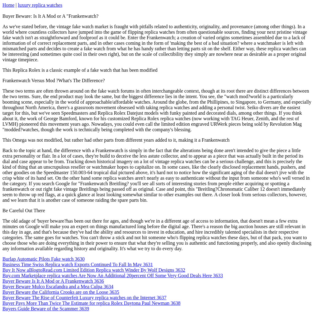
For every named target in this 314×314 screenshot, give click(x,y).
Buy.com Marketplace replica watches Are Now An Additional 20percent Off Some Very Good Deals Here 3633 (112, 275)
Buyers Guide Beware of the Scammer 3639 (45, 308)
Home (8, 5)
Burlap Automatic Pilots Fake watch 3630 (43, 259)
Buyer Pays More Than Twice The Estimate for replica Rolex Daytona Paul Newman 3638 (91, 303)
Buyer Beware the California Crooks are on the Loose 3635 (60, 292)
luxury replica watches (40, 5)
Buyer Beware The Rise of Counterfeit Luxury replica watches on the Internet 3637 (84, 297)
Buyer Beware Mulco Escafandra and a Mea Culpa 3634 (57, 286)
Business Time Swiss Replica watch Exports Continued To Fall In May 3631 (77, 264)
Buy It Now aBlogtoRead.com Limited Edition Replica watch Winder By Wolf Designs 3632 (93, 270)
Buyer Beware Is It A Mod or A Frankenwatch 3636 (53, 281)
